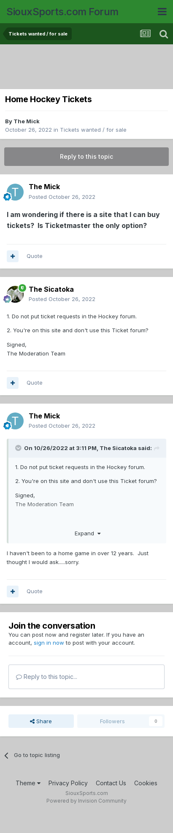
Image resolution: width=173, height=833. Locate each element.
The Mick (27, 121)
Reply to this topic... (46, 676)
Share (41, 721)
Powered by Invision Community (86, 801)
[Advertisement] (88, 68)
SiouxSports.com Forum (62, 11)
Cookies (145, 783)
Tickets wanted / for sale (93, 129)
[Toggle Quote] (19, 448)
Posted (62, 196)
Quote (35, 255)
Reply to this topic (86, 156)
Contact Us (111, 783)
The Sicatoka (51, 289)
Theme (28, 783)
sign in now (49, 642)
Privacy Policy (68, 783)
